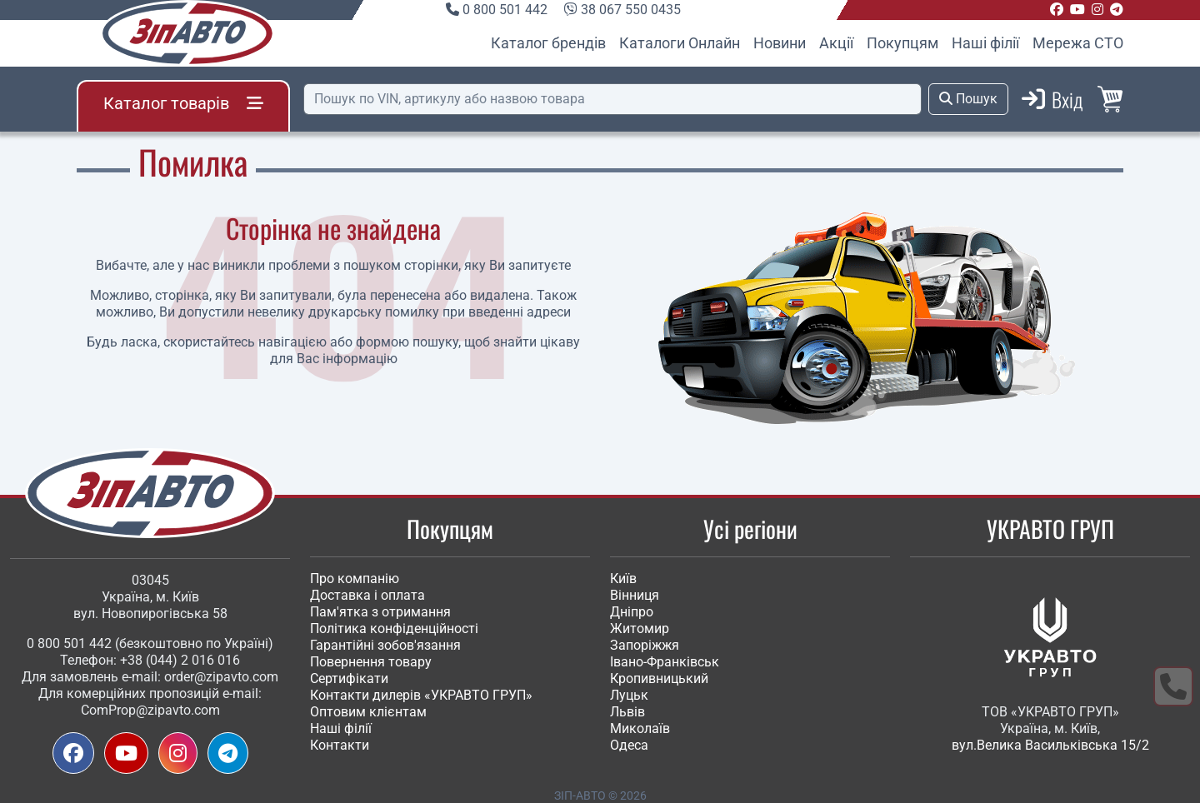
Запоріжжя (644, 645)
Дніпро (631, 612)
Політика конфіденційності (394, 628)
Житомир (639, 628)
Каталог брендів (548, 43)
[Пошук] (612, 99)
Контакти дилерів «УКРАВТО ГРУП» (421, 695)
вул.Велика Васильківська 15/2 (1050, 745)
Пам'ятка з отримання (380, 612)
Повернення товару (371, 662)
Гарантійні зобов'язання (385, 645)
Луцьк (629, 695)
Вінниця (634, 595)
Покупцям (902, 43)
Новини (779, 43)
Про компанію (354, 578)
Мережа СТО (1077, 43)
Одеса (629, 745)
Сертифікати (349, 678)
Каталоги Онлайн (679, 43)
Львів (627, 712)
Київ (623, 578)
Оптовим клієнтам (368, 712)
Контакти (339, 745)
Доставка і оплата (367, 595)
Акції (836, 43)
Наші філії (985, 43)
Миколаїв (640, 728)
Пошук (968, 99)
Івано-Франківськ (664, 662)
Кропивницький (659, 678)
